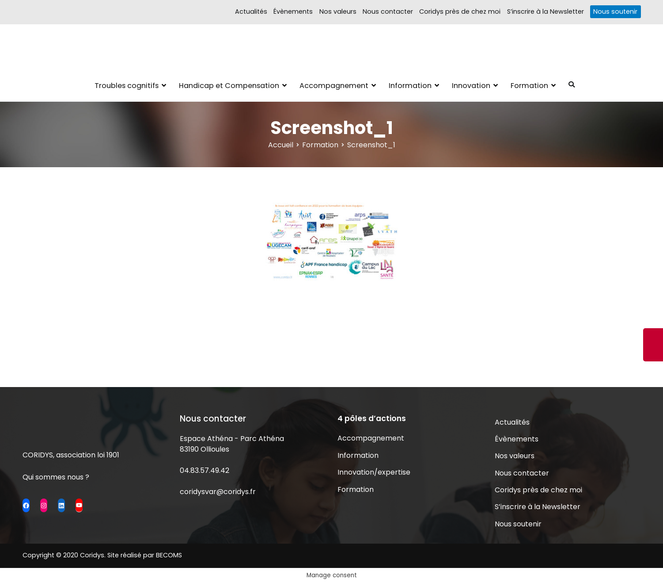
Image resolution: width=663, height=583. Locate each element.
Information (410, 86)
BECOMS (169, 555)
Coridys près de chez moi (459, 11)
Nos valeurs (337, 11)
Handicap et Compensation (229, 86)
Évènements (293, 11)
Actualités (251, 11)
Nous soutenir (615, 11)
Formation (529, 86)
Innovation (471, 86)
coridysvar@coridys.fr (218, 492)
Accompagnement (333, 86)
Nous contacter (388, 11)
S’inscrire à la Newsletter (545, 11)
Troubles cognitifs (127, 86)
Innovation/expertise (373, 472)
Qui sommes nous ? (56, 477)
